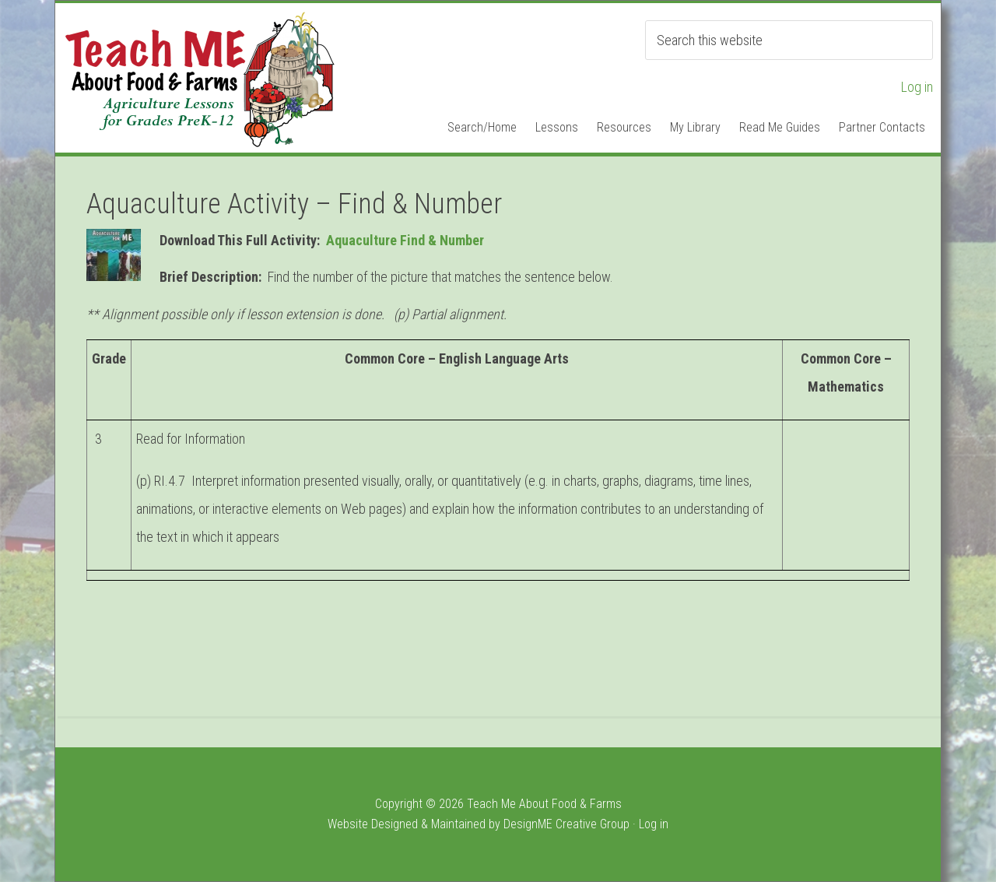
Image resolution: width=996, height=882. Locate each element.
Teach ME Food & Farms (199, 79)
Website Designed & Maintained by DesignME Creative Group (479, 824)
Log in (917, 87)
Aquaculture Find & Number (405, 240)
